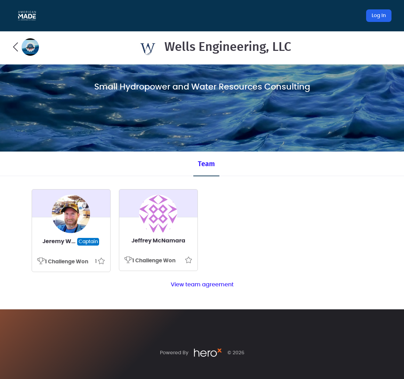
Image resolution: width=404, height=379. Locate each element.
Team (206, 164)
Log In (379, 15)
